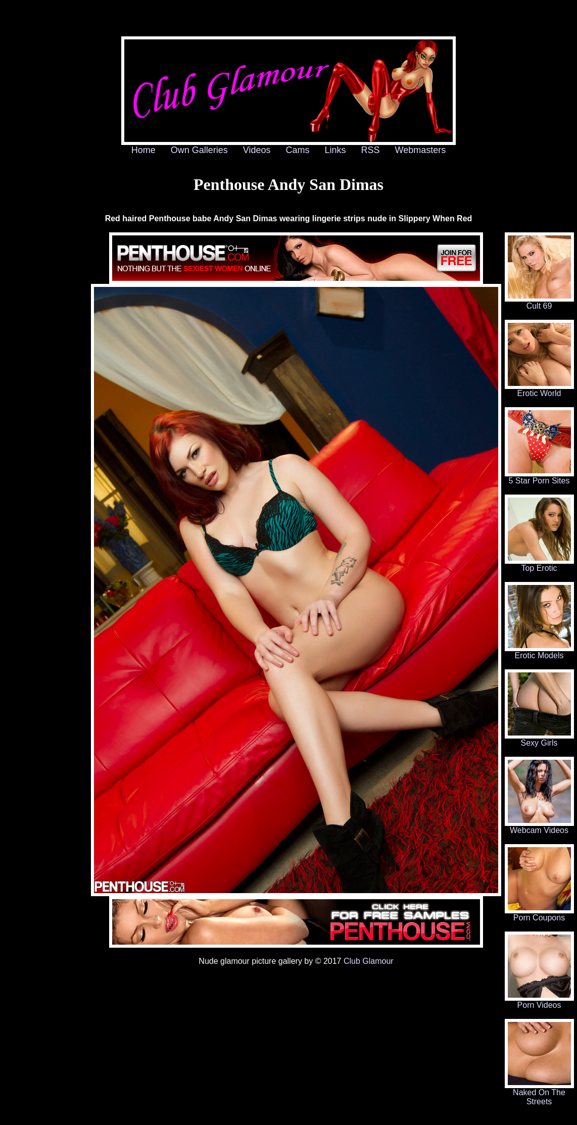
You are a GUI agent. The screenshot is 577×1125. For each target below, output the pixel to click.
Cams (298, 150)
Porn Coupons (539, 914)
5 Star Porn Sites (539, 477)
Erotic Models (539, 652)
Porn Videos (539, 1001)
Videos (257, 150)
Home (143, 150)
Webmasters (420, 150)
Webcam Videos (539, 827)
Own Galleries (199, 150)
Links (335, 150)
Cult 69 (539, 302)
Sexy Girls (539, 739)
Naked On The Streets (539, 1093)
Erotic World (539, 390)
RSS (370, 150)
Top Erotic (539, 564)
